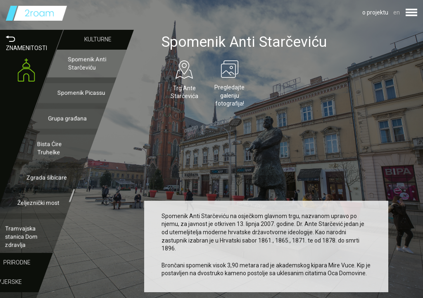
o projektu (375, 12)
